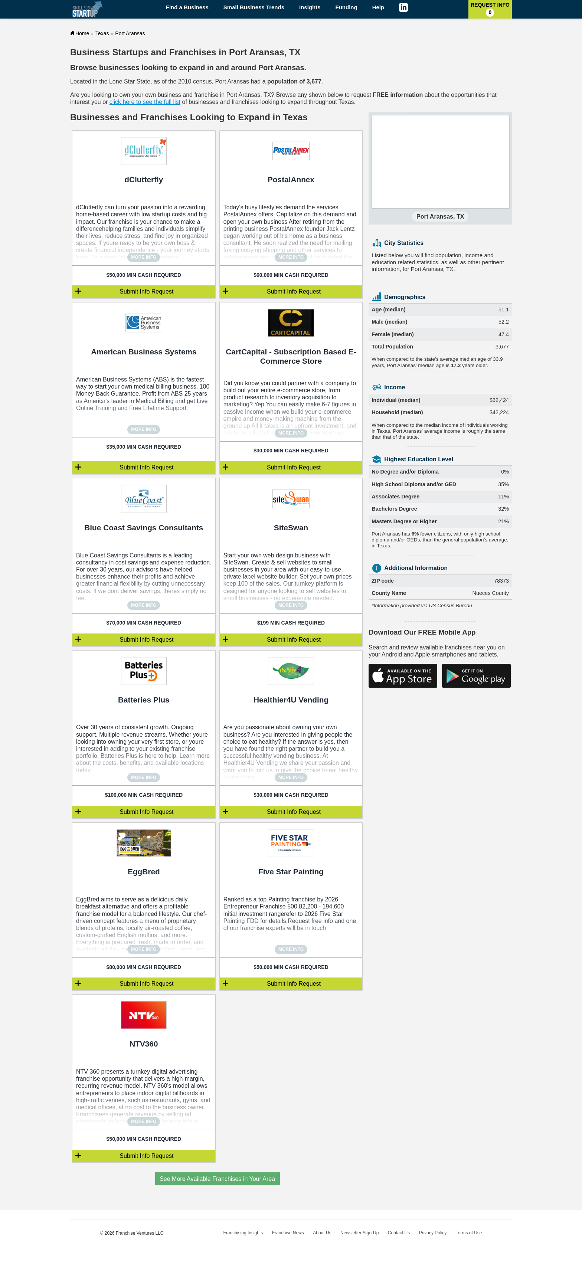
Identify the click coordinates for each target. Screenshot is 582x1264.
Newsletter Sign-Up (359, 1232)
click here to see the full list (144, 102)
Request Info (490, 9)
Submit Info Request (146, 291)
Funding (346, 7)
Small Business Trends (253, 7)
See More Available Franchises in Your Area (217, 1179)
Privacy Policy (433, 1232)
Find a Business (187, 7)
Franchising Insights (243, 1232)
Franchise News (288, 1232)
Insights (310, 7)
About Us (322, 1232)
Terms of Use (469, 1232)
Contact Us (399, 1232)
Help (378, 7)
